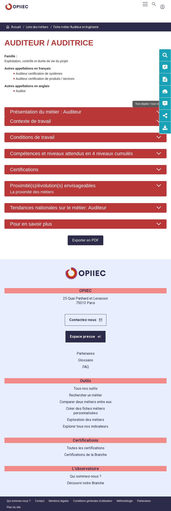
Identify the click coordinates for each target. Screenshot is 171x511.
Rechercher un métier (85, 395)
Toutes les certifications (85, 448)
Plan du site (14, 507)
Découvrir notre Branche (85, 483)
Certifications (24, 169)
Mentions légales (59, 501)
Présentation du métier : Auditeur (45, 112)
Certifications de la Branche (85, 455)
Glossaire (85, 360)
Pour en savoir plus (31, 224)
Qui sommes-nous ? (85, 476)
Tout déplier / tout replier (149, 103)
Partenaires (86, 353)
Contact (39, 501)
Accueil (13, 27)
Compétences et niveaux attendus (71, 153)
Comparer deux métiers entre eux (86, 402)
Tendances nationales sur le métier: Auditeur (58, 207)
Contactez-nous (82, 320)
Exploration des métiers (85, 420)
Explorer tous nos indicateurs (85, 426)
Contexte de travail (30, 121)
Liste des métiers (37, 27)
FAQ (85, 367)
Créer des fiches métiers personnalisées (85, 410)
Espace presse (82, 336)
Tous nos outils (86, 388)
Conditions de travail (32, 137)
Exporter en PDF (85, 240)
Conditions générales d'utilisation (92, 501)
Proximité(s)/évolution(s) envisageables (53, 188)
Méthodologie (125, 501)
